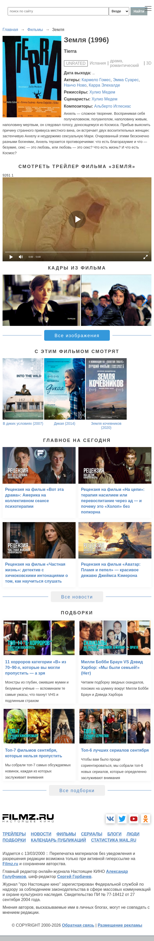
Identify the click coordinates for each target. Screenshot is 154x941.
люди (133, 834)
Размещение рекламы (120, 925)
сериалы (91, 834)
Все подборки (76, 790)
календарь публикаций (58, 840)
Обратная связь (78, 925)
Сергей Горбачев (74, 876)
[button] (144, 300)
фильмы (66, 834)
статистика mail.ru (113, 840)
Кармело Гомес (96, 80)
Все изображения (76, 335)
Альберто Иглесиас (112, 106)
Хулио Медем (102, 92)
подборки (14, 840)
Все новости (77, 596)
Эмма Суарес (126, 80)
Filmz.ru (10, 864)
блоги (114, 834)
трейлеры (14, 834)
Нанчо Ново (75, 85)
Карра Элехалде (104, 85)
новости (41, 834)
